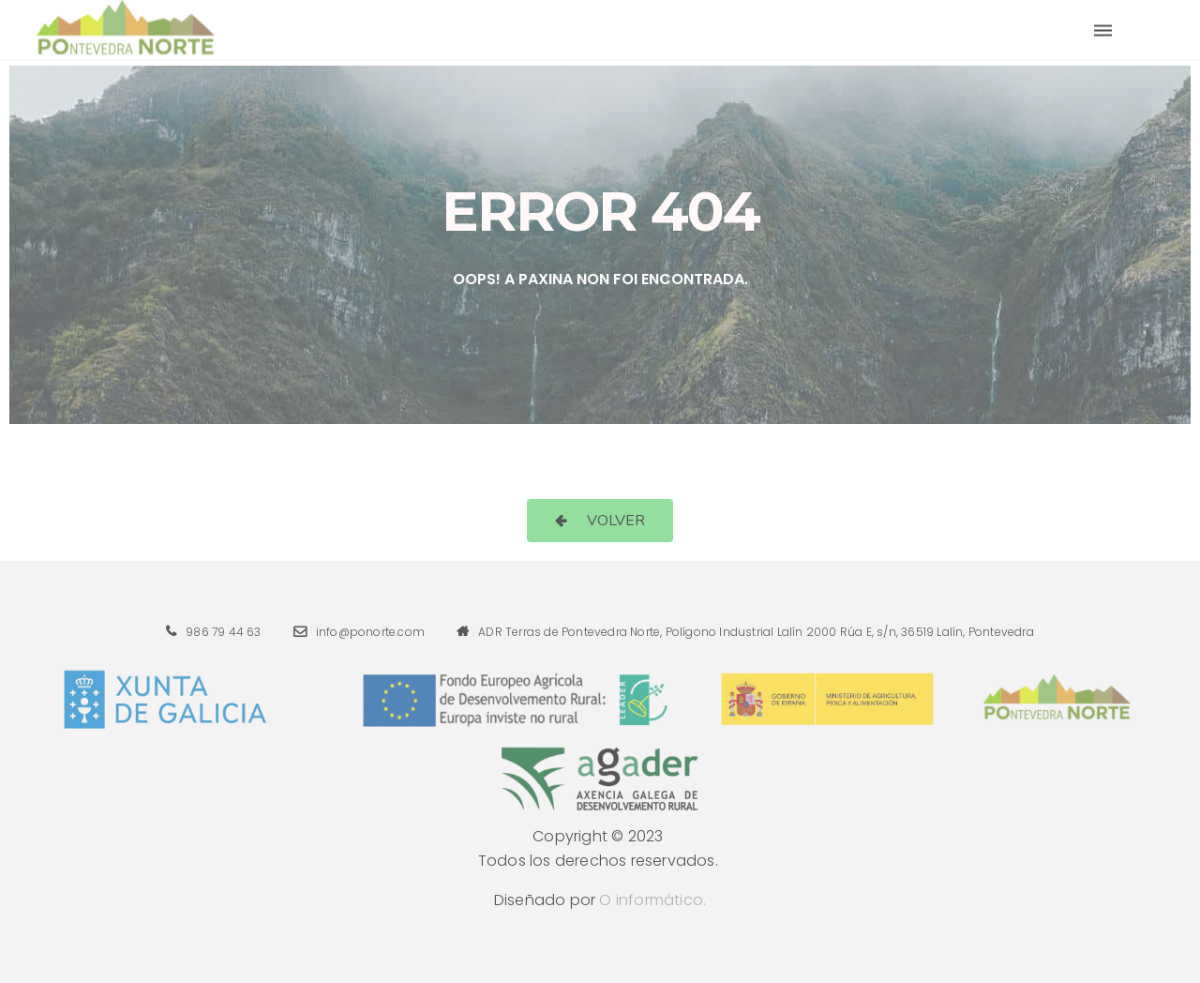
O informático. (652, 900)
